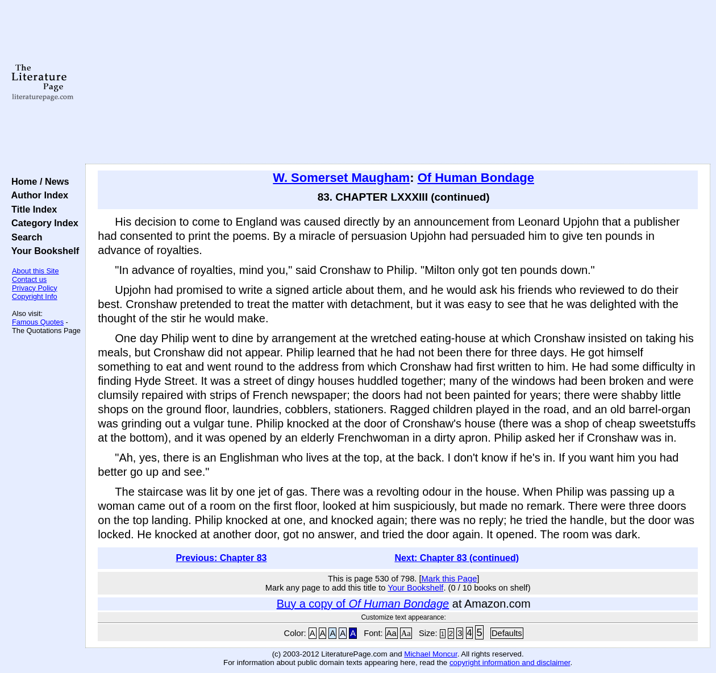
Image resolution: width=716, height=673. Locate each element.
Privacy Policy (34, 288)
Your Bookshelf (42, 251)
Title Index (31, 209)
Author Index (37, 195)
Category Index (42, 223)
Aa (391, 633)
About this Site (35, 271)
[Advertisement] (398, 82)
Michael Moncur (430, 654)
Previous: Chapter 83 (221, 558)
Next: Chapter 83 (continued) (456, 558)
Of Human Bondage (476, 178)
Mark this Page (449, 578)
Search (24, 237)
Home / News (37, 181)
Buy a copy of (363, 603)
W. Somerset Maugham (341, 178)
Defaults (507, 633)
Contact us (29, 279)
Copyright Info (34, 296)
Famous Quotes (38, 322)
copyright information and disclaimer (510, 662)
